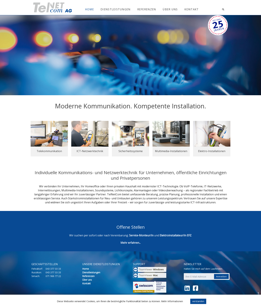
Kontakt (191, 9)
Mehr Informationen (172, 301)
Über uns (170, 9)
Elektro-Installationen (211, 151)
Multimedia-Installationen (171, 151)
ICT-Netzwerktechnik (90, 151)
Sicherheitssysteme (131, 151)
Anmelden (221, 276)
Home (89, 9)
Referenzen (146, 9)
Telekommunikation (49, 151)
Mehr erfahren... (131, 246)
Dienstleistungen (115, 9)
